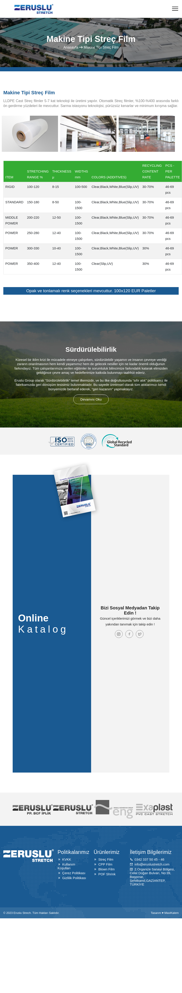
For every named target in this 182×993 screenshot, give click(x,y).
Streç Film (105, 859)
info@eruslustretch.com (152, 864)
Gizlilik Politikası (74, 878)
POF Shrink (107, 874)
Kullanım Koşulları (66, 866)
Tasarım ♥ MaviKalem (165, 913)
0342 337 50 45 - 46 (149, 859)
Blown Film (106, 869)
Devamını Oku (91, 399)
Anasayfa (70, 47)
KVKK (66, 859)
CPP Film (105, 864)
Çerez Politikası (73, 873)
